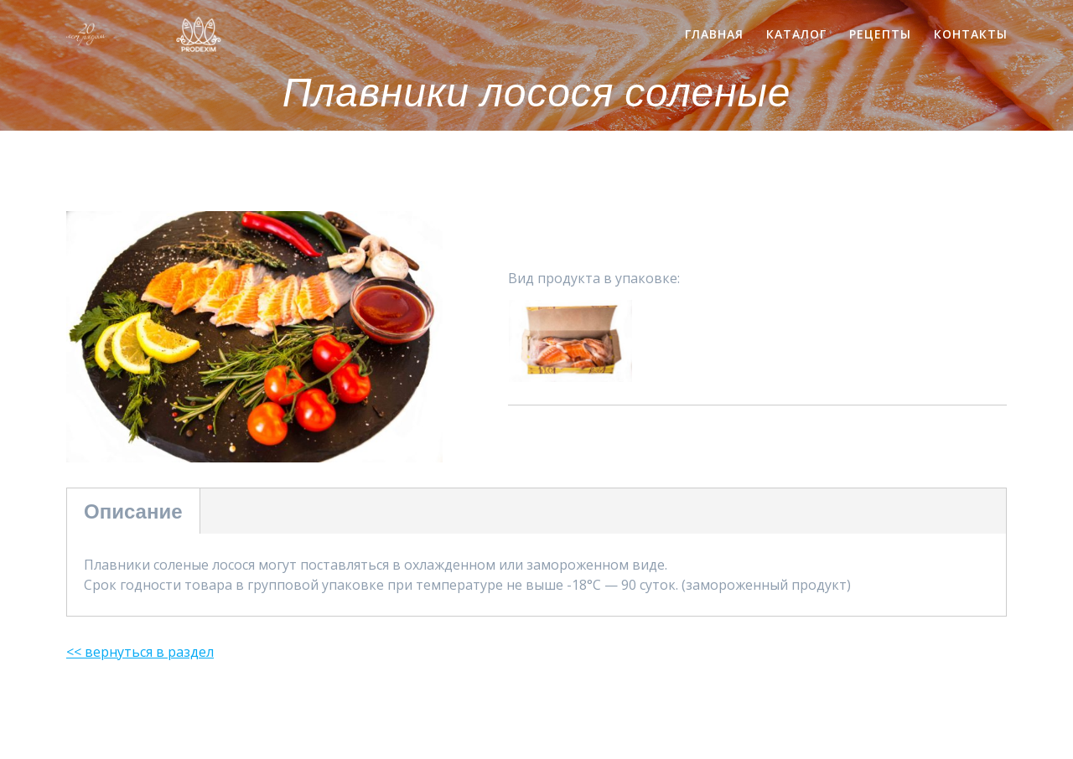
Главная (714, 34)
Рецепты (880, 34)
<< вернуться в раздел (140, 652)
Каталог (796, 34)
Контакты (971, 34)
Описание (133, 511)
